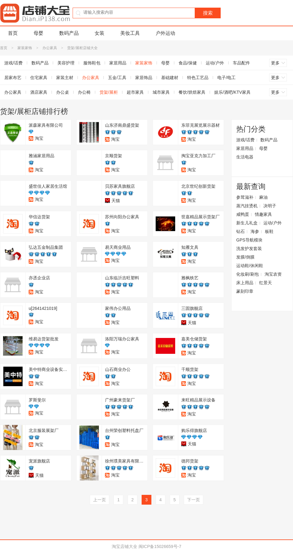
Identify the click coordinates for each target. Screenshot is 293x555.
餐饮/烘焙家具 (192, 92)
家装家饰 (24, 48)
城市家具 (161, 92)
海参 (255, 231)
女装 (99, 33)
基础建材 (169, 77)
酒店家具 (38, 92)
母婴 (38, 33)
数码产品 (69, 33)
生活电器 (244, 156)
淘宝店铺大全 (124, 546)
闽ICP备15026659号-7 (160, 546)
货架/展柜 (108, 92)
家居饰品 (143, 77)
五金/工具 (117, 77)
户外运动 (165, 33)
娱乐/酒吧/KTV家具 (232, 92)
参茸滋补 (244, 197)
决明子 (269, 205)
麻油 (263, 197)
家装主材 (64, 77)
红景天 (265, 282)
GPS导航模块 (249, 240)
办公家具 (49, 48)
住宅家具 (38, 77)
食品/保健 (188, 62)
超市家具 (135, 92)
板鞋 (269, 231)
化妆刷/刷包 (247, 274)
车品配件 (241, 62)
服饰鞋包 (91, 62)
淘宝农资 (273, 274)
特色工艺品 (197, 77)
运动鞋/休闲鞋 (249, 265)
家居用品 (117, 62)
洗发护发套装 (249, 248)
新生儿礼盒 (247, 222)
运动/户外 (215, 62)
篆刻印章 (244, 291)
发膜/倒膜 (245, 257)
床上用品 (244, 282)
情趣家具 (263, 214)
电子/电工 (226, 77)
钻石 (240, 231)
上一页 (99, 499)
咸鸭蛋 (242, 214)
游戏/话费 (245, 139)
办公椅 (84, 92)
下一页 (193, 499)
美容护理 (65, 62)
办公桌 (62, 92)
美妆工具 (130, 33)
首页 (13, 33)
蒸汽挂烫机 (247, 205)
